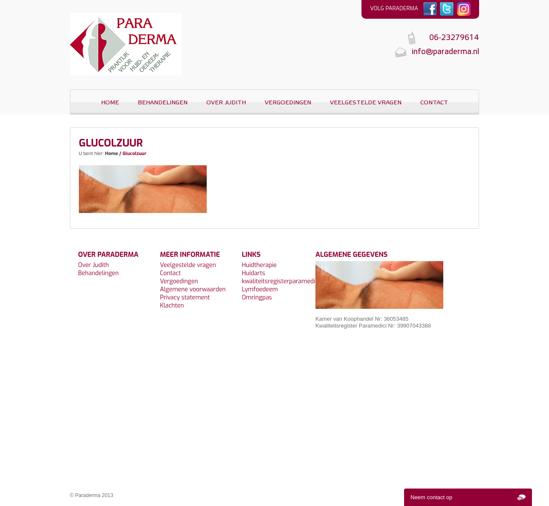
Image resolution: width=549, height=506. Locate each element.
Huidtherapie (259, 265)
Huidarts (253, 273)
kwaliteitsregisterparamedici (280, 281)
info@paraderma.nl (445, 52)
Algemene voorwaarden (192, 289)
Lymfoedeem (260, 289)
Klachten (172, 306)
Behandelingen (163, 103)
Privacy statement (185, 297)
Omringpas (257, 297)
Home (110, 103)
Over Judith (226, 103)
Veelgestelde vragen (366, 103)
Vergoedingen (288, 103)
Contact (434, 103)
